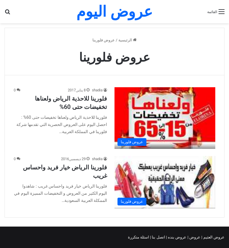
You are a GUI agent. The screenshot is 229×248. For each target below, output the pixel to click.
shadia (97, 90)
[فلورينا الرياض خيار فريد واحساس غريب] (164, 182)
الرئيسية (127, 40)
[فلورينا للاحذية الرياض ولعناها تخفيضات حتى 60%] (164, 118)
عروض (194, 237)
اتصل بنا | (158, 237)
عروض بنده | (177, 237)
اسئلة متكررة (139, 237)
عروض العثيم (213, 237)
